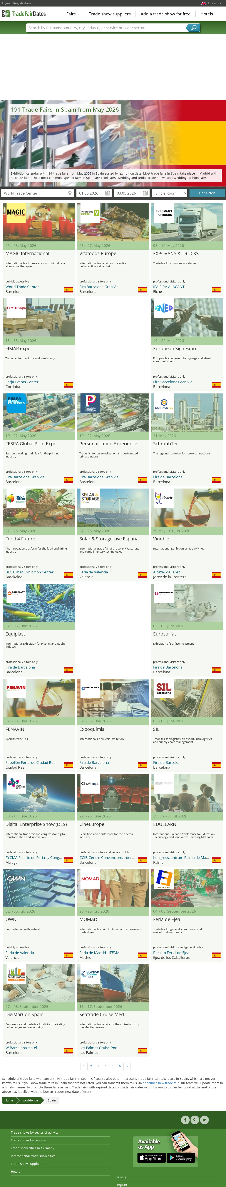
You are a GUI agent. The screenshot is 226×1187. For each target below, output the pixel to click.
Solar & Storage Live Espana (109, 539)
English (215, 3)
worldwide (30, 1100)
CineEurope (91, 824)
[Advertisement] (113, 67)
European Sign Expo (174, 349)
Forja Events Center (22, 381)
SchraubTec (165, 444)
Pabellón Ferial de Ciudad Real (30, 762)
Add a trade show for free (166, 14)
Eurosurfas (165, 634)
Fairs (72, 14)
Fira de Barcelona (167, 476)
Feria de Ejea (166, 919)
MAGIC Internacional (27, 253)
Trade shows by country (28, 1140)
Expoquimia (92, 729)
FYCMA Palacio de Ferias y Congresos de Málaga (45, 857)
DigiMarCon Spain (24, 1014)
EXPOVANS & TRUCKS (176, 253)
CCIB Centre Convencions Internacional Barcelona (121, 857)
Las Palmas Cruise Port (98, 1047)
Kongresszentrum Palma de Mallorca (184, 857)
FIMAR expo (18, 349)
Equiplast (15, 634)
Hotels (207, 14)
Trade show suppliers (110, 14)
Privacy (121, 1177)
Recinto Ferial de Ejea (171, 952)
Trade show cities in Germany (32, 1148)
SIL (156, 729)
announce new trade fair (161, 1083)
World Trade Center (22, 286)
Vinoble (161, 539)
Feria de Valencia (93, 572)
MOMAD (88, 919)
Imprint (121, 1185)
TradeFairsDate (24, 13)
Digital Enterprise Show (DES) (36, 824)
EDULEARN (164, 824)
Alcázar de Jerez (166, 572)
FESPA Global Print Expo (31, 444)
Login (6, 3)
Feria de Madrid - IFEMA (99, 952)
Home (9, 1100)
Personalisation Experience (108, 444)
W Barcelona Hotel (21, 1047)
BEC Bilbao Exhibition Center (29, 572)
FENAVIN (14, 729)
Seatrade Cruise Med (101, 1014)
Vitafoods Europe (97, 253)
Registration (22, 3)
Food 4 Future (20, 539)
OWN (11, 919)
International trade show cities (33, 1156)
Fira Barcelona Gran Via (99, 286)
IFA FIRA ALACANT (168, 286)
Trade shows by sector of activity (34, 1132)
